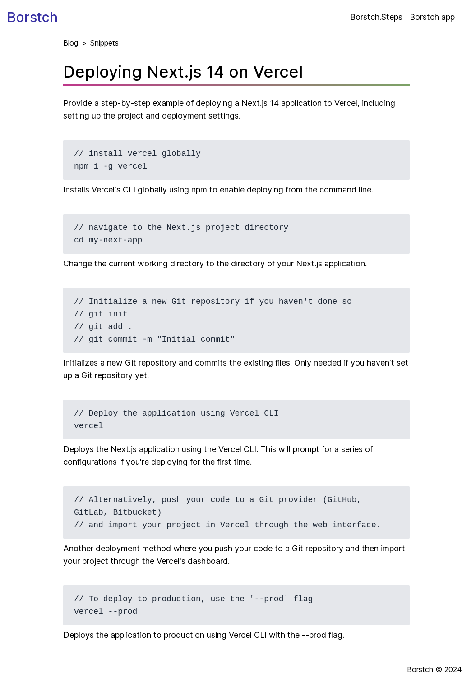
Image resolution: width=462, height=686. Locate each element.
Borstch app (432, 17)
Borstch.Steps (376, 17)
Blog (70, 42)
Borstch (32, 17)
